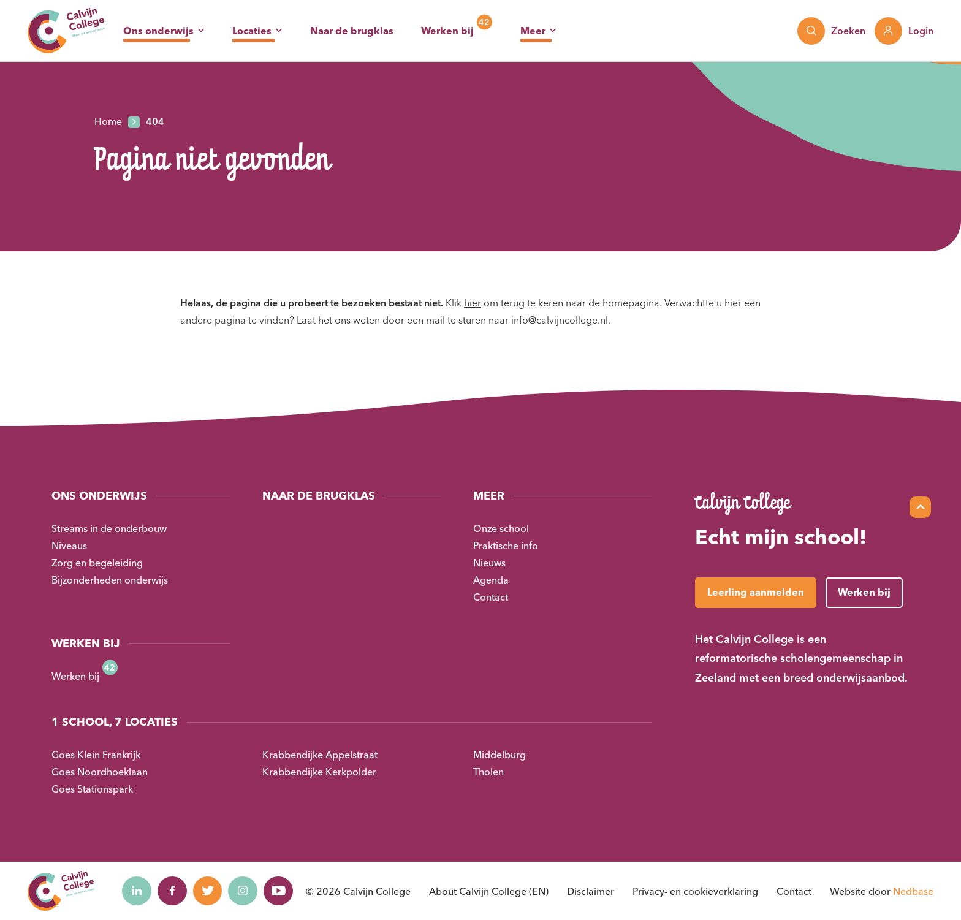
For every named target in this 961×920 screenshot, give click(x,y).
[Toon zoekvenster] (831, 31)
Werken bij (447, 31)
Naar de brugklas (351, 31)
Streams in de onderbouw (109, 528)
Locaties (252, 31)
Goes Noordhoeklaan (99, 772)
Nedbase (913, 891)
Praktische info (505, 545)
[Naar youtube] (284, 891)
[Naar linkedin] (137, 891)
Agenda (491, 580)
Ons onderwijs (158, 31)
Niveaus (69, 545)
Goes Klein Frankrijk (95, 754)
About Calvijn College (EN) (489, 891)
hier (472, 303)
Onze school (501, 528)
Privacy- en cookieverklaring (695, 891)
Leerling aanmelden (755, 592)
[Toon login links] (904, 31)
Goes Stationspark (92, 789)
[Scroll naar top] (920, 507)
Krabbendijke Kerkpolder (319, 772)
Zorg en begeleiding (97, 563)
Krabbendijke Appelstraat (320, 754)
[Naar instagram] (247, 891)
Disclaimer (590, 891)
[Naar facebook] (174, 891)
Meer (532, 31)
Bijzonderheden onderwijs (109, 580)
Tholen (488, 772)
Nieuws (489, 563)
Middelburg (499, 754)
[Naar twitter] (211, 891)
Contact (490, 597)
